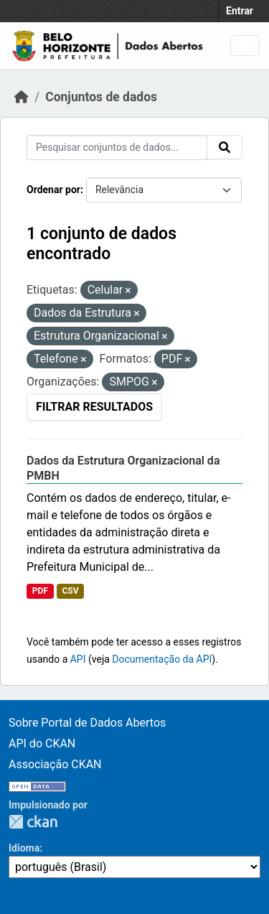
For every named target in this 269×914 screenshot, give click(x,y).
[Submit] (224, 147)
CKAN (33, 821)
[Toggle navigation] (245, 45)
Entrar (239, 11)
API (78, 659)
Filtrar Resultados (94, 407)
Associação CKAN (55, 764)
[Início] (21, 97)
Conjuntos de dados (101, 97)
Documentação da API (162, 659)
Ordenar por (53, 189)
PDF (40, 591)
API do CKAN (42, 743)
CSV (70, 591)
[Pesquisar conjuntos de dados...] (117, 147)
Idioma (24, 848)
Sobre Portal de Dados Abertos (87, 722)
